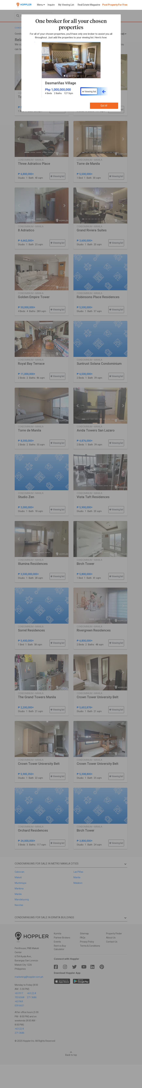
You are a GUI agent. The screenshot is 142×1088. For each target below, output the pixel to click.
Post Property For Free (114, 4)
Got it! (104, 105)
